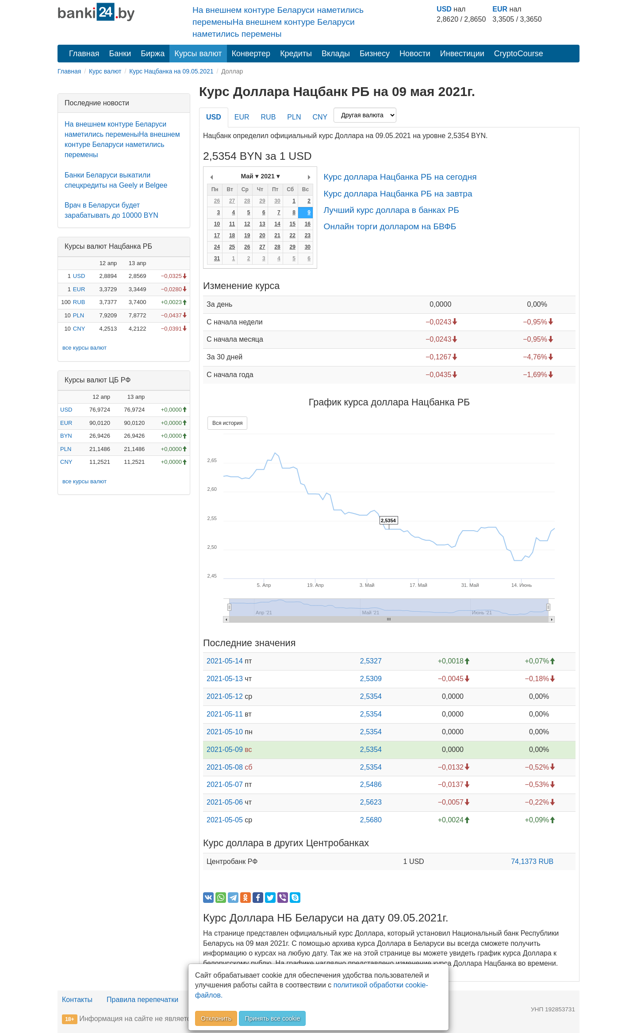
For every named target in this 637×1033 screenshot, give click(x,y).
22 (292, 235)
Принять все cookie (272, 1018)
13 (262, 224)
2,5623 (371, 802)
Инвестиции (462, 53)
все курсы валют (84, 347)
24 (217, 247)
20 (262, 235)
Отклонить (216, 1018)
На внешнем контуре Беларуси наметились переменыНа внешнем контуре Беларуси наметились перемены (278, 22)
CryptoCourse (518, 53)
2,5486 (371, 784)
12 (247, 224)
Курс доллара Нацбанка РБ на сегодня (399, 176)
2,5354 (371, 696)
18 (232, 235)
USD (444, 9)
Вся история (227, 423)
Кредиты (296, 53)
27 (232, 201)
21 (277, 235)
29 (262, 201)
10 (217, 224)
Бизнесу (375, 53)
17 (217, 235)
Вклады (336, 53)
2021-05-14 (225, 661)
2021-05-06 (225, 802)
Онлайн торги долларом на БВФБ (389, 226)
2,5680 (371, 820)
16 (308, 224)
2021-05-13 (225, 678)
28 (247, 201)
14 (277, 224)
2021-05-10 (225, 732)
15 (292, 224)
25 (232, 247)
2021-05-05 (225, 820)
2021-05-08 (225, 767)
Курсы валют (198, 53)
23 (308, 235)
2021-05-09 (225, 749)
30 (277, 201)
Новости (414, 53)
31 (217, 258)
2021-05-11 (225, 714)
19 (247, 235)
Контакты (77, 999)
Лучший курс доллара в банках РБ (391, 210)
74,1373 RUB (532, 861)
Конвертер (251, 53)
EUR (499, 9)
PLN (78, 315)
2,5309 (371, 678)
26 (217, 201)
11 (232, 224)
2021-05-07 (225, 784)
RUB (79, 302)
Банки (120, 53)
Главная (84, 53)
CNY (79, 328)
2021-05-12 (225, 696)
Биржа (153, 53)
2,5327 (371, 661)
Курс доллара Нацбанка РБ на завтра (397, 193)
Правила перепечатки (142, 999)
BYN (66, 435)
